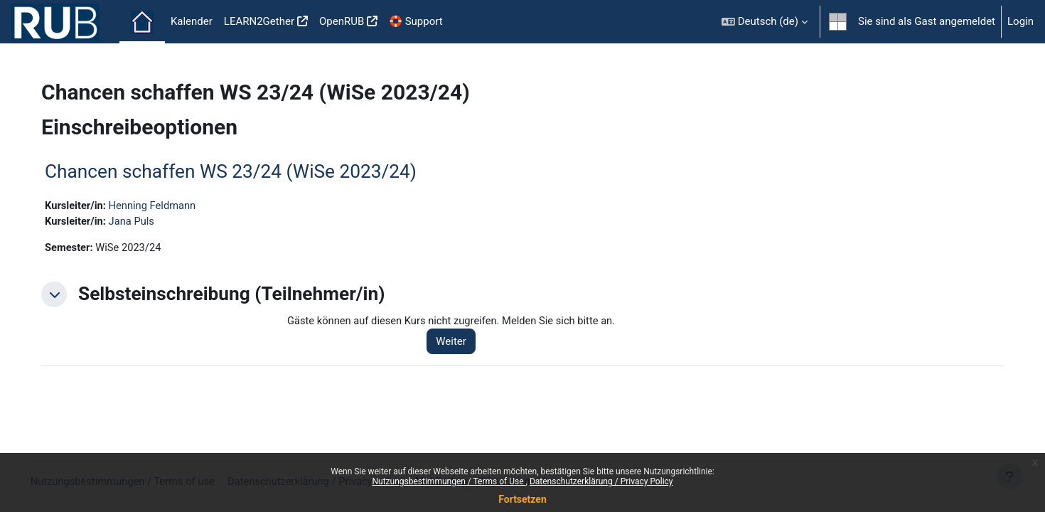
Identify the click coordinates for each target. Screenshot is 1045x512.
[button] (764, 21)
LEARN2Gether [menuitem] (259, 21)
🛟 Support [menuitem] (415, 21)
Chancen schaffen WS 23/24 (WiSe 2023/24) (240, 171)
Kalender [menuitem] (192, 21)
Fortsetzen (522, 499)
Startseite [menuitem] (142, 22)
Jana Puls (142, 221)
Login (1020, 21)
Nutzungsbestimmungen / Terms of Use (448, 481)
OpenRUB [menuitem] (341, 21)
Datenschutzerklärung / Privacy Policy (601, 481)
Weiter (459, 342)
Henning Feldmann (163, 205)
